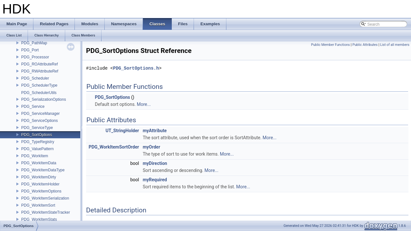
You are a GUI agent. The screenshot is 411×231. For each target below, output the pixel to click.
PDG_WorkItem (34, 156)
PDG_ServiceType (37, 127)
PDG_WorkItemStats (39, 219)
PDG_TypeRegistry (37, 142)
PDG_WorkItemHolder (40, 184)
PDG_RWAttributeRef (39, 71)
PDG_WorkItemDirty (38, 177)
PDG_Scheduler (35, 78)
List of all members (394, 45)
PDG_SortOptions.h (136, 68)
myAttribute (155, 130)
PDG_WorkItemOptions (41, 191)
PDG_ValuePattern (37, 149)
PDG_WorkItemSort (38, 205)
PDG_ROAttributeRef (39, 64)
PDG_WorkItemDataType (43, 170)
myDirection (155, 163)
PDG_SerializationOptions (43, 99)
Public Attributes (365, 45)
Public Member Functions (330, 45)
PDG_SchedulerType (39, 85)
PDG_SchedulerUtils (39, 92)
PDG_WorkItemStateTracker (45, 212)
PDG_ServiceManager (40, 113)
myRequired (155, 179)
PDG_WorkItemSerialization (45, 198)
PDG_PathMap (34, 43)
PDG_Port (30, 50)
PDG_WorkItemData (38, 163)
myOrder (151, 147)
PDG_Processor (35, 57)
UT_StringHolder (122, 130)
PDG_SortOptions (36, 135)
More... (144, 104)
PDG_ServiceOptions (39, 120)
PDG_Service (33, 106)
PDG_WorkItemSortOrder (114, 147)
